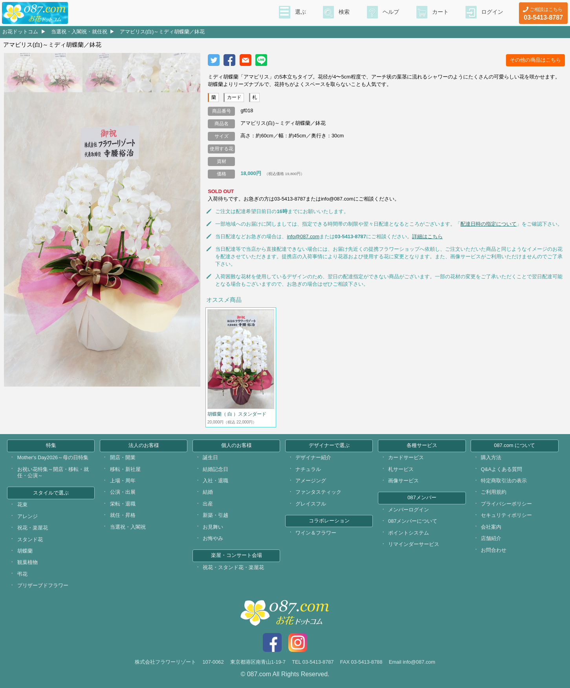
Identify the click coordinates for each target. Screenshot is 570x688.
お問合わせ (493, 550)
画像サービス (403, 481)
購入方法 (491, 457)
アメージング (310, 481)
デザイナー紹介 (313, 457)
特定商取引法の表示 (504, 481)
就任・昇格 (123, 515)
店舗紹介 (491, 538)
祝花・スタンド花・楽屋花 (233, 567)
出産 (208, 504)
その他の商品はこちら (535, 60)
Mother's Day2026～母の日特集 (52, 457)
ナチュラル (308, 469)
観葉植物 (27, 562)
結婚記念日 (215, 469)
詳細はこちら (427, 236)
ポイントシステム (408, 533)
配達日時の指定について (488, 224)
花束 (22, 504)
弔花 (22, 574)
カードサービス (406, 457)
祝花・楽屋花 (32, 528)
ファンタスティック (318, 492)
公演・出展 (123, 492)
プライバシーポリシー (506, 504)
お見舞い (213, 527)
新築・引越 (215, 515)
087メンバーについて (412, 521)
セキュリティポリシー (506, 515)
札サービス (401, 469)
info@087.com (303, 236)
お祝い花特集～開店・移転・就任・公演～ (53, 472)
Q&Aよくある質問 (501, 469)
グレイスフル (310, 504)
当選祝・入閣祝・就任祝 (79, 32)
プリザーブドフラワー (42, 585)
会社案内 (491, 527)
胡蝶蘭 (25, 551)
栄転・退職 (123, 504)
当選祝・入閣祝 (128, 527)
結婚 (208, 492)
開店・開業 (123, 457)
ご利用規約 (493, 492)
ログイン (492, 12)
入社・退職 (215, 481)
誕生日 (210, 457)
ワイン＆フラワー (315, 533)
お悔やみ (213, 538)
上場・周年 (123, 481)
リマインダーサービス (413, 544)
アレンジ (27, 516)
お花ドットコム (20, 32)
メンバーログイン (408, 510)
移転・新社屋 (125, 469)
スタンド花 (30, 539)
